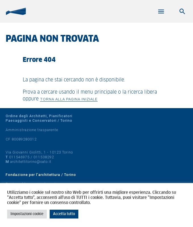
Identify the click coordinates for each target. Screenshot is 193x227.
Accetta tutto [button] (64, 214)
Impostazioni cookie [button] (27, 214)
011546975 (19, 157)
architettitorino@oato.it (30, 161)
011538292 (43, 157)
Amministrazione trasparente (32, 130)
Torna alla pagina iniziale (69, 99)
